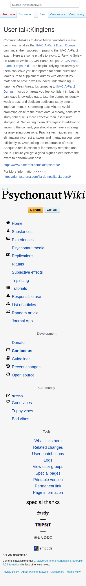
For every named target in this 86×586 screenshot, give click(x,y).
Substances (22, 231)
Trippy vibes (22, 411)
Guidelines (21, 359)
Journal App (22, 321)
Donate (35, 210)
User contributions (48, 454)
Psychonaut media (28, 248)
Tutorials (19, 288)
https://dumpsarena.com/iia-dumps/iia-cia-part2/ (37, 176)
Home (17, 223)
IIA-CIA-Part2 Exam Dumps (55, 45)
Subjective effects (27, 272)
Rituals (18, 264)
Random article (25, 313)
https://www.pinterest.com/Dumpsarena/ (32, 165)
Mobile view (74, 571)
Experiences (23, 240)
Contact (52, 210)
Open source (23, 375)
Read (43, 14)
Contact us (22, 351)
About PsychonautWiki (34, 571)
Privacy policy (11, 571)
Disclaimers (57, 571)
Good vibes (22, 403)
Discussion (25, 14)
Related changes (48, 447)
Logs (48, 460)
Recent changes (26, 367)
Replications (22, 256)
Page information (48, 492)
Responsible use (26, 296)
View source (58, 14)
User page (8, 14)
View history (76, 14)
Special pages (48, 473)
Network (17, 396)
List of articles (24, 305)
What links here (48, 441)
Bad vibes (20, 419)
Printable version (48, 479)
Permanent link (48, 486)
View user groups (48, 466)
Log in (5, 189)
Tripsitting (20, 280)
